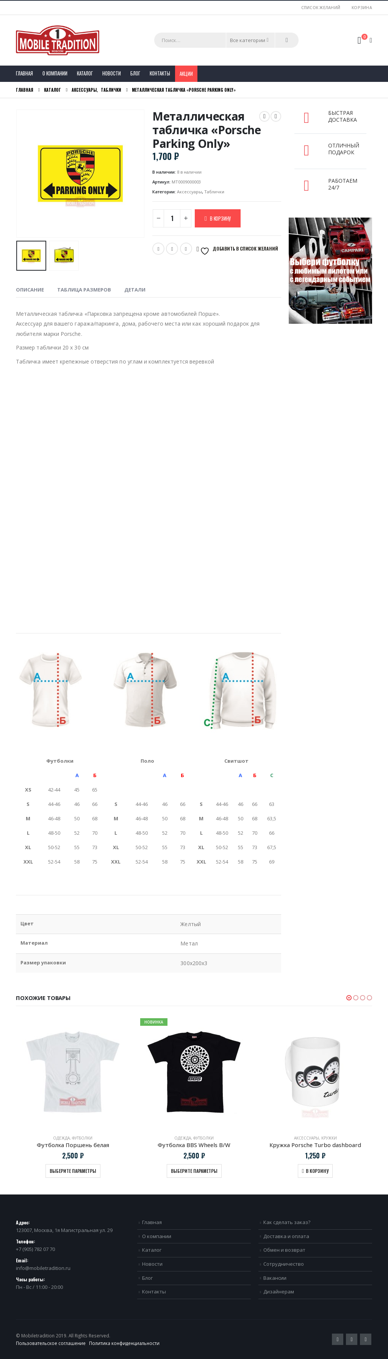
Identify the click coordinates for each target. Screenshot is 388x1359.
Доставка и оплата (286, 1236)
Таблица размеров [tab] (84, 289)
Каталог (85, 73)
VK (186, 249)
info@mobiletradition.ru (43, 1268)
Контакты (160, 73)
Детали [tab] (135, 289)
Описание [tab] (30, 289)
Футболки (82, 1138)
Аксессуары (189, 191)
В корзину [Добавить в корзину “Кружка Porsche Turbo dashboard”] (317, 1171)
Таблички (214, 191)
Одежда (61, 1138)
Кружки (329, 1138)
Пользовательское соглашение (51, 1343)
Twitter (158, 249)
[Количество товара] (172, 218)
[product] (73, 1072)
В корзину (220, 218)
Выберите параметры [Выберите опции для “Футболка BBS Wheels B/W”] (194, 1171)
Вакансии (274, 1277)
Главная (24, 73)
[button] (349, 997)
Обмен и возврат (284, 1249)
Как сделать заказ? (286, 1222)
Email (172, 249)
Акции (186, 73)
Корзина (362, 7)
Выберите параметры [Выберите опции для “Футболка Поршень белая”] (73, 1171)
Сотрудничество (283, 1263)
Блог (135, 73)
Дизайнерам (278, 1291)
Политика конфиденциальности (124, 1343)
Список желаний (321, 7)
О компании (54, 73)
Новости (111, 73)
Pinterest (351, 1339)
